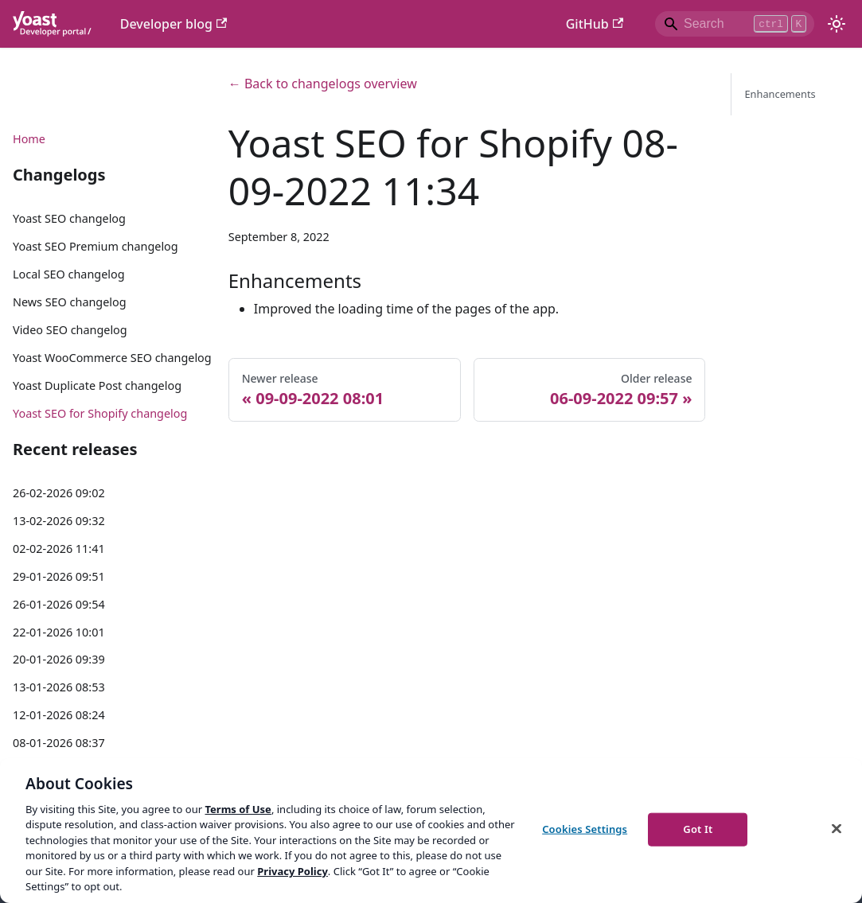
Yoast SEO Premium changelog (95, 246)
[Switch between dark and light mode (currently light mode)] (836, 24)
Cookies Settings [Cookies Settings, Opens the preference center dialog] (584, 829)
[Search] (734, 24)
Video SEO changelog (70, 329)
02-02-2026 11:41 (59, 548)
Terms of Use (238, 809)
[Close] (836, 828)
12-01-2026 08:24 (59, 714)
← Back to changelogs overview (322, 83)
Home (29, 138)
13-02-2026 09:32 (59, 520)
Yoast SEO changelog (69, 218)
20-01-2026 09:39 (59, 659)
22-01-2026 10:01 (59, 632)
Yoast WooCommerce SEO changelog (112, 357)
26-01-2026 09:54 (59, 604)
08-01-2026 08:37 (59, 742)
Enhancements (779, 94)
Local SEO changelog (69, 274)
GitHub (594, 24)
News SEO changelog (70, 301)
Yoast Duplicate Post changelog (97, 385)
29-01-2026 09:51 (59, 576)
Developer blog (174, 24)
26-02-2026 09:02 (59, 492)
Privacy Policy (292, 871)
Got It (697, 829)
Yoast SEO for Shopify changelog (100, 413)
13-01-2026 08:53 (59, 687)
